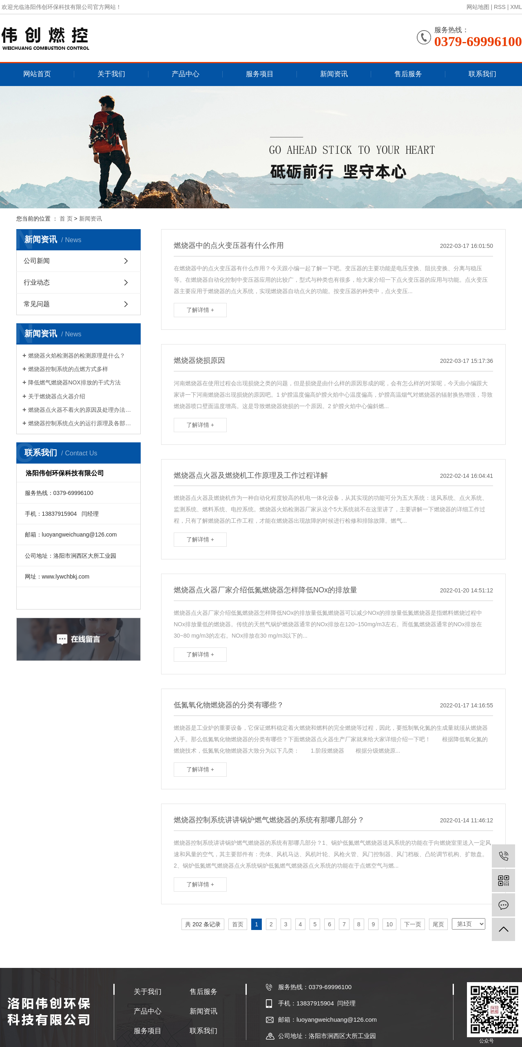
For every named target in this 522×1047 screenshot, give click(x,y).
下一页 (412, 924)
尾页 (438, 924)
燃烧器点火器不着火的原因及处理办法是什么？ (81, 409)
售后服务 (408, 74)
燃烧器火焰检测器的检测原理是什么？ (76, 355)
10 (389, 924)
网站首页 (37, 74)
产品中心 (185, 74)
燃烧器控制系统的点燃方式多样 (68, 369)
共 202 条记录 (203, 924)
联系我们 (482, 74)
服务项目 (260, 74)
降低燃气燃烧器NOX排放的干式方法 (74, 382)
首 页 (66, 218)
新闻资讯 (334, 74)
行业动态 (37, 282)
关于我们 (111, 74)
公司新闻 (37, 260)
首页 (237, 924)
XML (516, 7)
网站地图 (478, 7)
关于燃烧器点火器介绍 (56, 396)
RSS (500, 7)
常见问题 (37, 303)
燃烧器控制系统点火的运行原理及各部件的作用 (81, 423)
